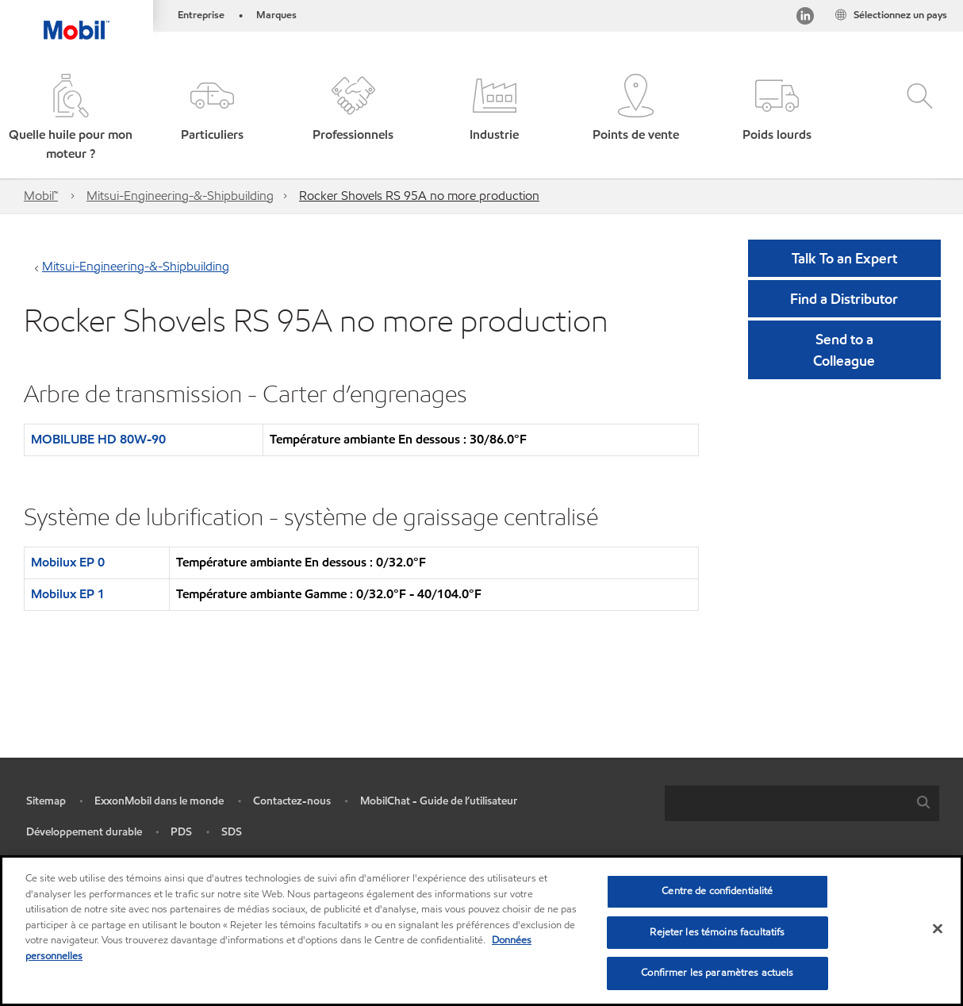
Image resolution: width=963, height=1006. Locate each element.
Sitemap (46, 800)
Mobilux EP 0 (68, 562)
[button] (71, 118)
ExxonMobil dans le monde (159, 800)
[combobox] (802, 803)
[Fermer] (937, 929)
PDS (181, 831)
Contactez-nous (292, 800)
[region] (481, 930)
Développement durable (84, 831)
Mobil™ (41, 195)
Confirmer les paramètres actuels (717, 973)
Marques (276, 15)
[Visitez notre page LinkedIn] (805, 18)
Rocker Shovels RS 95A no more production (419, 195)
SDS (231, 831)
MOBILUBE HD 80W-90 (98, 439)
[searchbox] (786, 803)
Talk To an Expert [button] (844, 258)
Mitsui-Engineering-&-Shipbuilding (180, 195)
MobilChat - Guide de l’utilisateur (438, 800)
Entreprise (201, 15)
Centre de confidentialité (717, 891)
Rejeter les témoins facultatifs (717, 932)
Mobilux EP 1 (68, 594)
